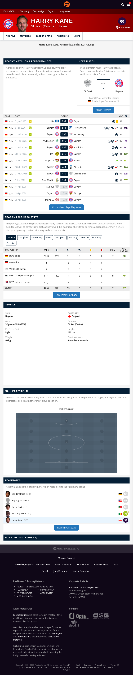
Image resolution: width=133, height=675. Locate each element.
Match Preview (103, 109)
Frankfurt (78, 147)
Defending (37, 237)
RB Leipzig (79, 134)
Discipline (23, 237)
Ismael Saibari (101, 564)
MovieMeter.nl (47, 589)
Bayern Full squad (66, 527)
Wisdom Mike (18, 493)
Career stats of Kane (67, 294)
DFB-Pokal (14, 262)
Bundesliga (38, 11)
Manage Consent (66, 558)
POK (11, 134)
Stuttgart (78, 193)
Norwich (84, 340)
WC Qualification (17, 268)
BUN (11, 121)
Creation (84, 237)
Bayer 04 (49, 160)
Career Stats (44, 36)
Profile (10, 36)
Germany (24, 11)
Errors (49, 237)
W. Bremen (48, 140)
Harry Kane (17, 520)
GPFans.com (46, 586)
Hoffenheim (80, 127)
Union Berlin (80, 173)
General (11, 237)
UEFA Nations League (19, 282)
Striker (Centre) (66, 408)
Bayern (51, 11)
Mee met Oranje (25, 595)
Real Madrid (48, 180)
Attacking (96, 237)
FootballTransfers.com (28, 586)
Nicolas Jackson (19, 513)
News (77, 36)
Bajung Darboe (19, 500)
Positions (63, 36)
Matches (25, 36)
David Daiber (18, 506)
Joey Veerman (61, 571)
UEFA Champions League (21, 275)
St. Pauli (88, 91)
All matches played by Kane (66, 207)
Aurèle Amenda (80, 571)
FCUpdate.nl (23, 589)
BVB (52, 153)
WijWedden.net (24, 592)
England (76, 316)
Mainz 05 (49, 199)
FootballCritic (19, 614)
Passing (73, 237)
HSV (52, 121)
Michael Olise (43, 564)
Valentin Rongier (63, 564)
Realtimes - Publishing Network (84, 587)
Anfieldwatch (46, 592)
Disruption (60, 237)
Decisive (11, 243)
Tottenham (73, 340)
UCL (11, 167)
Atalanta (78, 167)
